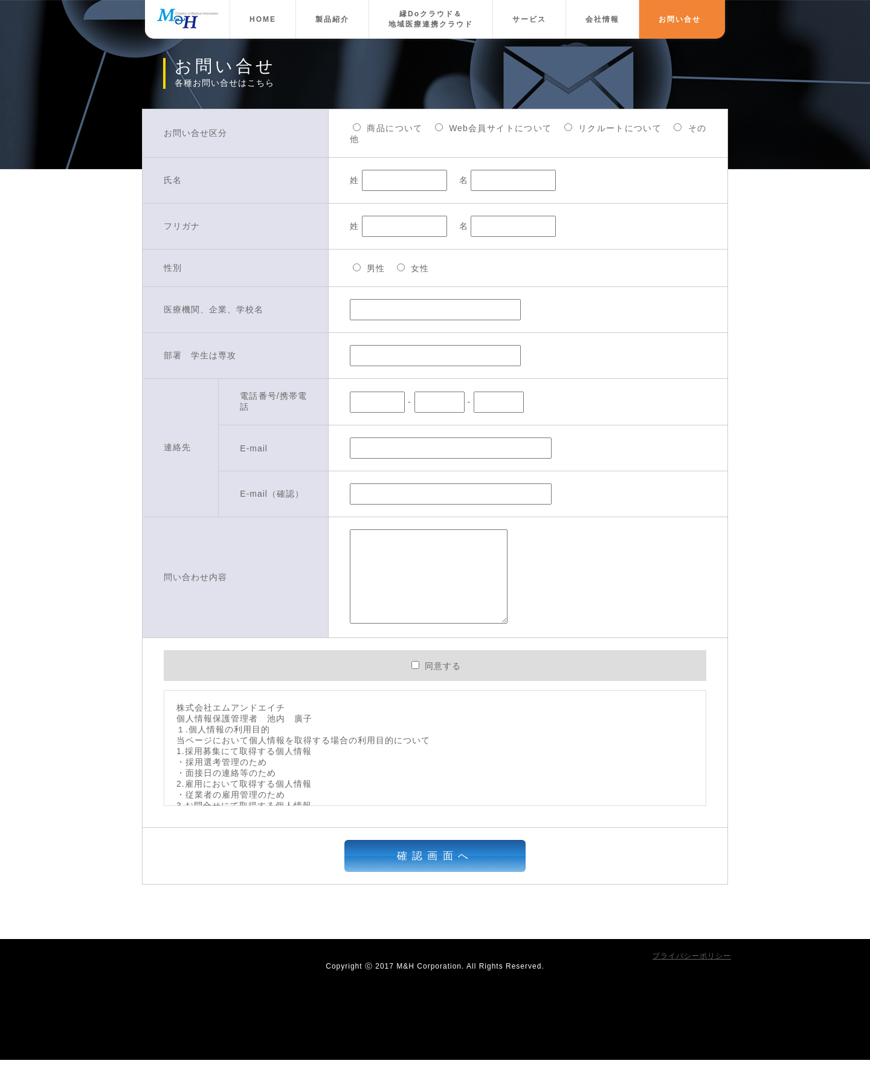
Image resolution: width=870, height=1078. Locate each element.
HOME (263, 19)
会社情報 (602, 19)
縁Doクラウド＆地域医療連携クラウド (430, 19)
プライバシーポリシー (691, 974)
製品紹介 (332, 19)
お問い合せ (680, 19)
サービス (529, 19)
